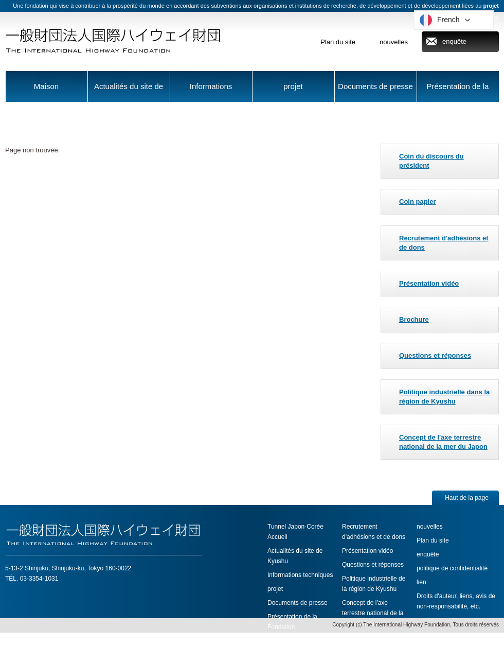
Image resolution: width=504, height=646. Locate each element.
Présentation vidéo (429, 283)
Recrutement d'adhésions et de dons (444, 242)
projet (293, 86)
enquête (454, 41)
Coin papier (417, 201)
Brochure (414, 319)
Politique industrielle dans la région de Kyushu (444, 396)
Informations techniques (211, 92)
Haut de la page (467, 497)
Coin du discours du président (431, 160)
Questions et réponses (435, 355)
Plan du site (337, 42)
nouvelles (394, 42)
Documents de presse (375, 86)
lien (421, 582)
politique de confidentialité (452, 568)
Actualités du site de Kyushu (128, 92)
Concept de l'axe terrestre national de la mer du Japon (443, 441)
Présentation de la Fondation (458, 92)
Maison (46, 86)
